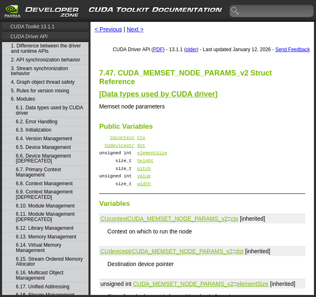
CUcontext (122, 138)
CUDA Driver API (29, 37)
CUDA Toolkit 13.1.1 (32, 27)
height (145, 165)
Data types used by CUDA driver (158, 94)
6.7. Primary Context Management (38, 172)
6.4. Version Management (44, 138)
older (191, 49)
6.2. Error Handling (37, 122)
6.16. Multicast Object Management (39, 275)
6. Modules (23, 99)
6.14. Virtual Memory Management (39, 248)
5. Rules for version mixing (40, 91)
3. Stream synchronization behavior (39, 71)
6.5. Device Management (43, 147)
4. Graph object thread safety (43, 82)
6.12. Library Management (45, 228)
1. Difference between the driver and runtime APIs (46, 48)
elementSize (152, 156)
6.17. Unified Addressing (43, 287)
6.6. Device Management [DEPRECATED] (43, 158)
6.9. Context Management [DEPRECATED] (44, 194)
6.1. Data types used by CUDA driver (49, 110)
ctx (141, 138)
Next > (135, 29)
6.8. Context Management (44, 183)
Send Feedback (292, 49)
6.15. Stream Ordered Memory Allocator (49, 262)
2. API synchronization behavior (45, 60)
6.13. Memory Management (46, 237)
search (235, 11)
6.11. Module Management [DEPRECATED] (45, 217)
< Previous (108, 29)
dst (141, 147)
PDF (158, 49)
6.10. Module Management (45, 206)
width (144, 192)
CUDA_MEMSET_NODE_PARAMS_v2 (177, 227)
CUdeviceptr (120, 147)
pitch (144, 174)
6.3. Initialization (33, 130)
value (144, 183)
